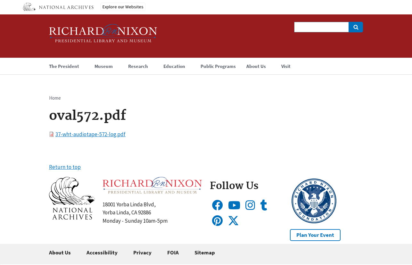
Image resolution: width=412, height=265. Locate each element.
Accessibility (102, 252)
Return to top (65, 166)
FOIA (173, 252)
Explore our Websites (123, 7)
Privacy (142, 252)
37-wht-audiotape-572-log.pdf (90, 134)
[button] (72, 217)
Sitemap (204, 252)
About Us (60, 252)
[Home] (103, 36)
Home (55, 98)
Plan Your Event (315, 234)
